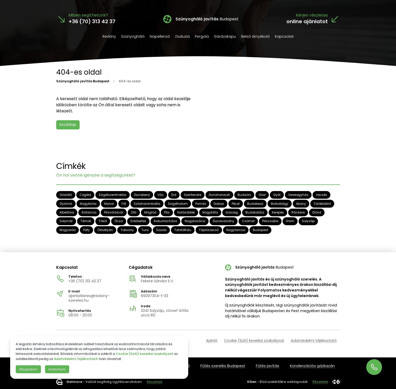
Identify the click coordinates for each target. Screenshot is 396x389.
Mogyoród (68, 230)
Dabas (219, 203)
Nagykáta (210, 212)
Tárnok (85, 221)
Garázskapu (225, 36)
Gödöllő (66, 195)
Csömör (248, 221)
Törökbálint (322, 203)
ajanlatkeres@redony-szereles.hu (89, 298)
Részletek (154, 382)
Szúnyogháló (133, 36)
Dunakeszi (142, 195)
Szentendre (192, 195)
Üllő (134, 212)
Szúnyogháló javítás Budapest (82, 81)
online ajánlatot (307, 21)
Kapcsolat (284, 36)
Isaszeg (232, 212)
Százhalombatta (147, 203)
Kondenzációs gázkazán (312, 365)
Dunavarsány (223, 221)
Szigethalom (178, 203)
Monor (109, 203)
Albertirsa (67, 212)
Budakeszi (255, 203)
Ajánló (211, 340)
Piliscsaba (270, 221)
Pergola (202, 36)
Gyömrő (66, 203)
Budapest (260, 230)
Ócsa (118, 221)
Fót (124, 203)
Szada (161, 230)
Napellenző (160, 36)
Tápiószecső (209, 230)
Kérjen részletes (312, 15)
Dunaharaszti (219, 195)
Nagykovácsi (195, 221)
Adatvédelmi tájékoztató (314, 340)
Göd (262, 195)
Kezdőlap (68, 124)
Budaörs (244, 195)
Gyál (277, 195)
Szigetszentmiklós (112, 195)
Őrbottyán (105, 230)
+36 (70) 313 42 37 (84, 281)
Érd (173, 195)
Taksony (127, 230)
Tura (145, 230)
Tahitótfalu (182, 230)
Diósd (316, 212)
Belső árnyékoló (255, 36)
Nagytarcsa (235, 230)
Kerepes (278, 212)
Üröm (290, 221)
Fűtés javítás (267, 365)
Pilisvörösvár (113, 212)
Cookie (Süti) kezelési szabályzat (254, 340)
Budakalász (254, 212)
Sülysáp (308, 221)
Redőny (109, 36)
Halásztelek (186, 212)
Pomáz (200, 203)
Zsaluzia (182, 36)
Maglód (150, 212)
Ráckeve (298, 212)
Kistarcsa (89, 212)
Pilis (167, 212)
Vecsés (321, 195)
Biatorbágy (279, 203)
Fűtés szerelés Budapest (222, 365)
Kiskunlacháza (165, 221)
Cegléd (85, 195)
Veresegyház (298, 195)
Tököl (103, 221)
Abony (301, 203)
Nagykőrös (88, 203)
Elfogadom (28, 369)
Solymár (66, 221)
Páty (86, 230)
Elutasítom (57, 369)
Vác (160, 195)
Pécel (236, 203)
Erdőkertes (138, 221)
